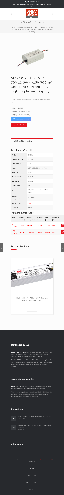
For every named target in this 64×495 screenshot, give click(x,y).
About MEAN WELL (32, 472)
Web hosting (48, 459)
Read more (32, 310)
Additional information (23, 141)
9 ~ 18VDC (30, 232)
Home (13, 27)
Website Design (37, 459)
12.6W (21, 225)
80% (53, 232)
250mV (47, 232)
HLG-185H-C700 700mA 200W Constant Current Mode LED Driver (32, 299)
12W (29, 203)
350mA (39, 225)
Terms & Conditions (32, 486)
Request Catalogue (32, 479)
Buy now (20, 124)
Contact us (32, 489)
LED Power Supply (40, 27)
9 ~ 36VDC (30, 225)
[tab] (32, 141)
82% (53, 225)
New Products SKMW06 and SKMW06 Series (34, 416)
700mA (39, 232)
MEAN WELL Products (25, 27)
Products (32, 475)
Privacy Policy (32, 482)
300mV (47, 225)
